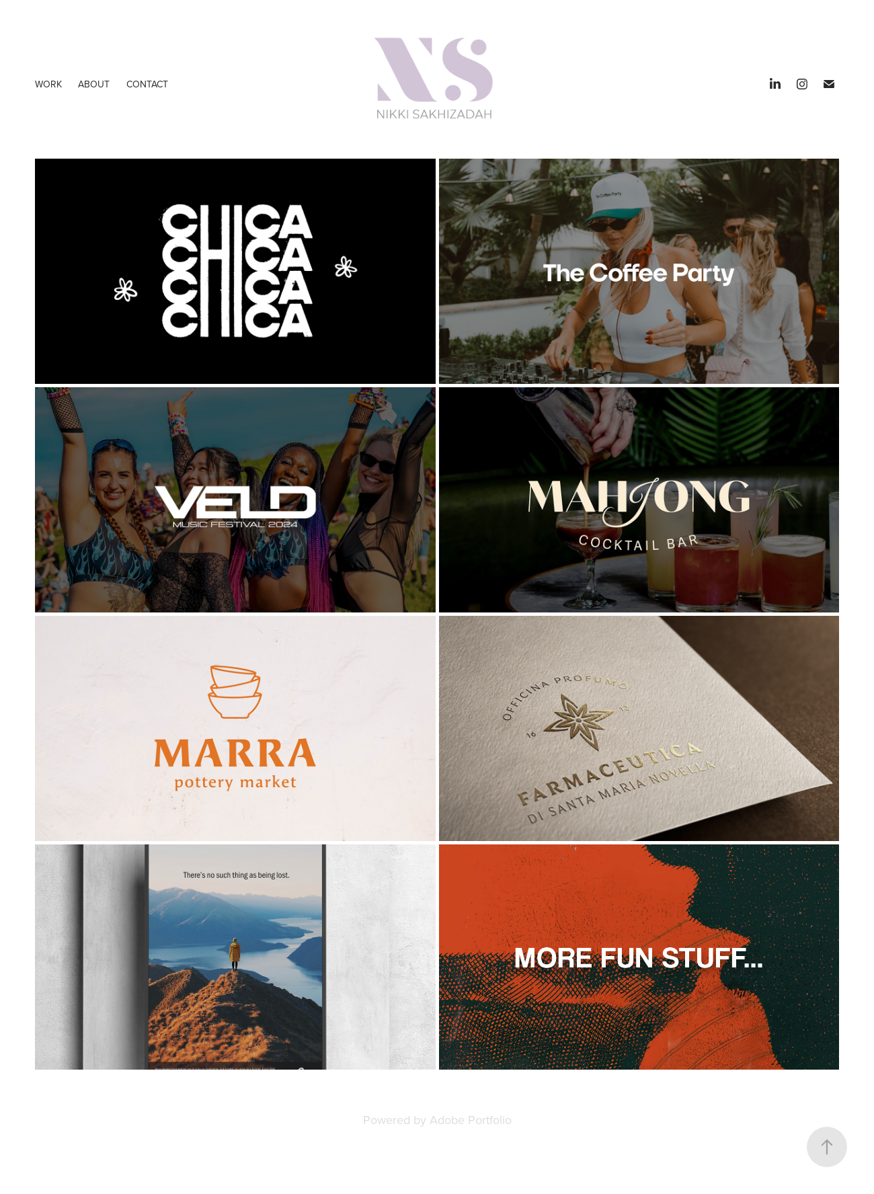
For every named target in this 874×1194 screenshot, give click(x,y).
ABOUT (94, 84)
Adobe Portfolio (471, 1119)
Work (48, 84)
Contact (147, 84)
